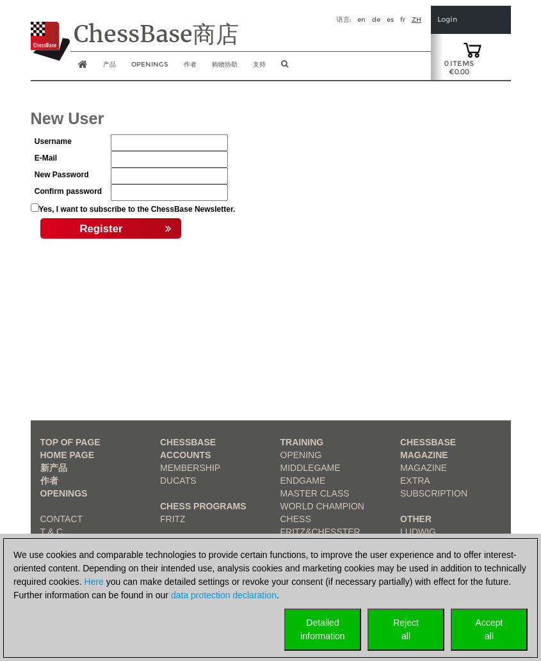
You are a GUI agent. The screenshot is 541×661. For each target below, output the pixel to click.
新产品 (53, 468)
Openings (64, 493)
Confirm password (68, 191)
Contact (61, 519)
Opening (301, 455)
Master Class (315, 493)
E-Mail (46, 158)
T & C (51, 532)
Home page (67, 455)
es (390, 19)
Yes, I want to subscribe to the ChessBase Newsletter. (137, 209)
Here (94, 582)
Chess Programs (203, 506)
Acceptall (489, 629)
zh (416, 19)
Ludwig (418, 532)
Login (447, 19)
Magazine (423, 468)
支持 (259, 64)
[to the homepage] (50, 31)
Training (302, 442)
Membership (190, 468)
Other (416, 519)
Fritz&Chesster (320, 532)
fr (402, 19)
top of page (70, 442)
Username (53, 141)
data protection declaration (224, 595)
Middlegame (310, 468)
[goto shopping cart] (472, 49)
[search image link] (285, 67)
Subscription (433, 493)
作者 (190, 64)
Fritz (173, 519)
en (361, 19)
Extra (415, 480)
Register (125, 229)
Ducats (178, 480)
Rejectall (406, 629)
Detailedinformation (322, 629)
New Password (62, 175)
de (376, 19)
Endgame (303, 480)
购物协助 (225, 64)
